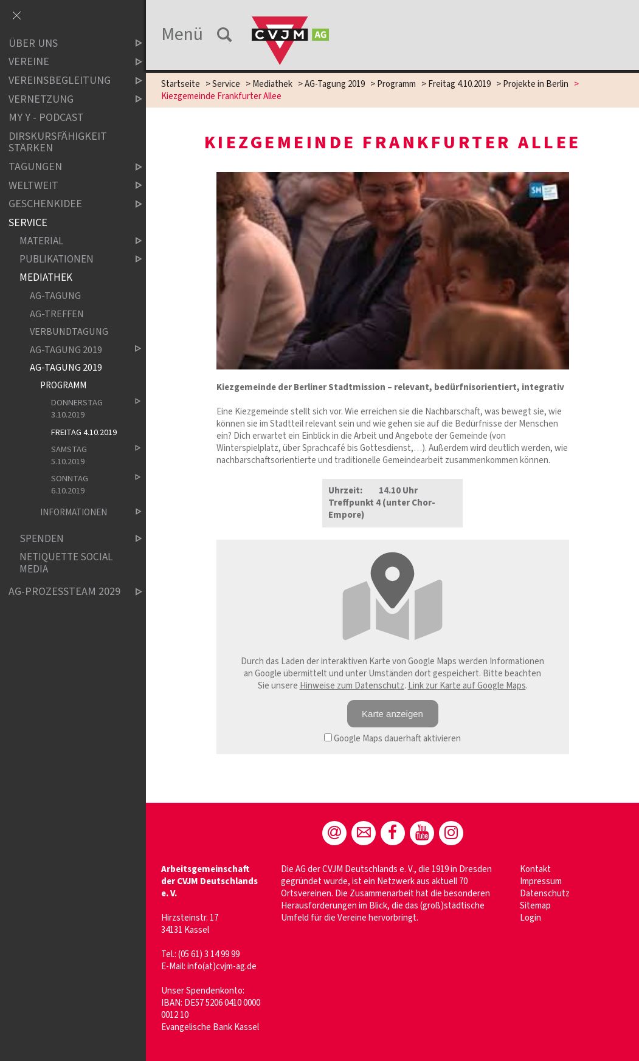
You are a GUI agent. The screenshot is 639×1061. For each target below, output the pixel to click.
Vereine (65, 62)
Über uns (65, 43)
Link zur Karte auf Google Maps (467, 685)
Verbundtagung (69, 332)
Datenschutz (545, 893)
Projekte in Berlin (535, 84)
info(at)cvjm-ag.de (222, 966)
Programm (396, 84)
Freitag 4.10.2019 (459, 84)
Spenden (70, 539)
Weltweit (65, 186)
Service (226, 84)
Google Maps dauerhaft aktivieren (392, 738)
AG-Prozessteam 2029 (65, 592)
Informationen (81, 513)
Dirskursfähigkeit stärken (58, 142)
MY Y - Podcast (46, 118)
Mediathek (272, 84)
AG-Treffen (57, 314)
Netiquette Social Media (65, 564)
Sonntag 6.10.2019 (86, 485)
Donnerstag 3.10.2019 (86, 409)
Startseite (180, 84)
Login (530, 918)
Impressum (541, 881)
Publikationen (70, 260)
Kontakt (535, 869)
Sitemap (535, 905)
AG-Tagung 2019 (335, 84)
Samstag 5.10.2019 (86, 456)
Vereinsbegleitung (65, 81)
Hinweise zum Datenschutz (352, 685)
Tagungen (65, 167)
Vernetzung (65, 99)
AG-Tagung (55, 296)
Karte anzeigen (392, 714)
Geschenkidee (65, 204)
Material (70, 242)
